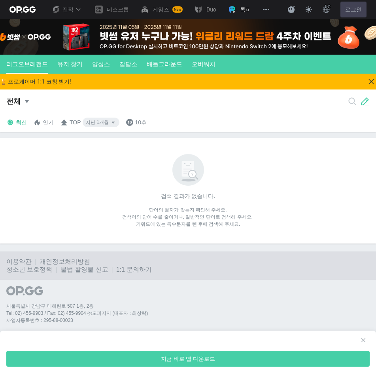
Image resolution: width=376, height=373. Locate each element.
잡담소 (128, 64)
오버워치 (203, 64)
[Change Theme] (309, 9)
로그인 (353, 9)
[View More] (266, 9)
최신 (16, 122)
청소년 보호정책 (29, 269)
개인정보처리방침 (65, 261)
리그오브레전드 (27, 67)
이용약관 (19, 261)
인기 (43, 122)
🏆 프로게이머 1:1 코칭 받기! (35, 81)
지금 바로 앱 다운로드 (188, 359)
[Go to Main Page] (22, 9)
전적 (66, 9)
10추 (136, 122)
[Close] (371, 81)
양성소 (101, 64)
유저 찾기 (70, 64)
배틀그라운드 (164, 64)
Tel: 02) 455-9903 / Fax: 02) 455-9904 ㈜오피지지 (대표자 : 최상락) (77, 313)
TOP (70, 122)
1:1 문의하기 (134, 269)
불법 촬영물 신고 (84, 269)
